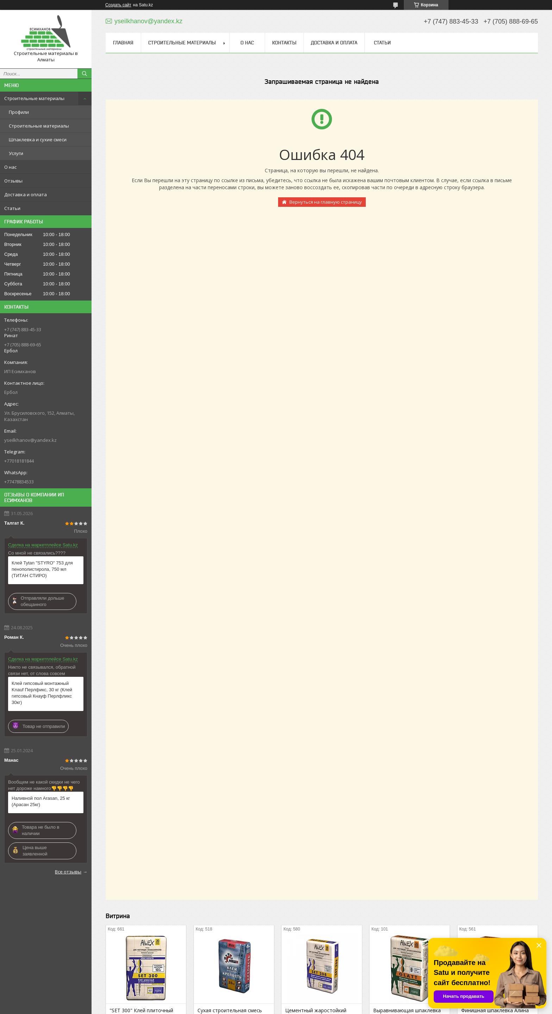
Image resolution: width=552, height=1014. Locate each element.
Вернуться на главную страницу (325, 202)
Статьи (12, 208)
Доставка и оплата (25, 194)
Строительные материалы (34, 98)
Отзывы (13, 181)
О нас (10, 167)
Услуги (16, 153)
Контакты (284, 42)
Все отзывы (68, 871)
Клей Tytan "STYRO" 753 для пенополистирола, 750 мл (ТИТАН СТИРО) (42, 569)
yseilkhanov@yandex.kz (30, 440)
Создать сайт (118, 4)
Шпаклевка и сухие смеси (38, 139)
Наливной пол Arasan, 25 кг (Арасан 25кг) (41, 801)
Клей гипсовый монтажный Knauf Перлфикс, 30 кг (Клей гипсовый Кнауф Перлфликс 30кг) (42, 693)
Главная (123, 42)
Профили (19, 112)
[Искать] (84, 73)
